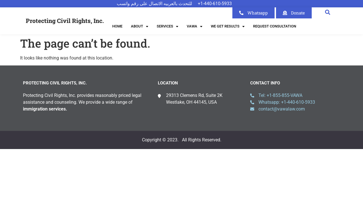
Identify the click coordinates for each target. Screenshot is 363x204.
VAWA (194, 26)
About (139, 26)
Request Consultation (274, 26)
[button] (327, 12)
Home (117, 26)
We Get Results (228, 26)
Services (167, 26)
